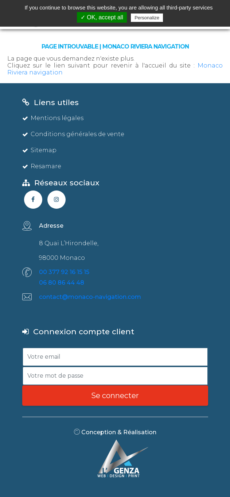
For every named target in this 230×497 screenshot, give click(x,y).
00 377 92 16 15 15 (64, 272)
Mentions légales (52, 118)
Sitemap (39, 150)
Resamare (41, 166)
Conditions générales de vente (73, 134)
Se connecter (115, 395)
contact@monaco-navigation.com (90, 296)
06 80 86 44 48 (61, 282)
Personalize (147, 17)
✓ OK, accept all (102, 17)
